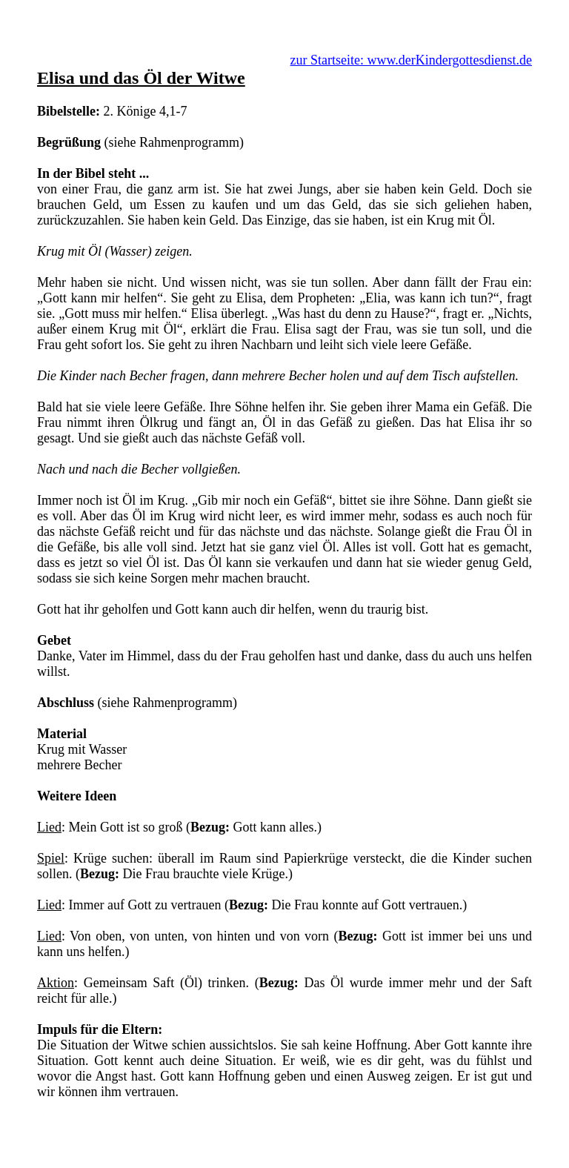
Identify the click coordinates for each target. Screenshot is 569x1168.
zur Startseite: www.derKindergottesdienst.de (411, 60)
